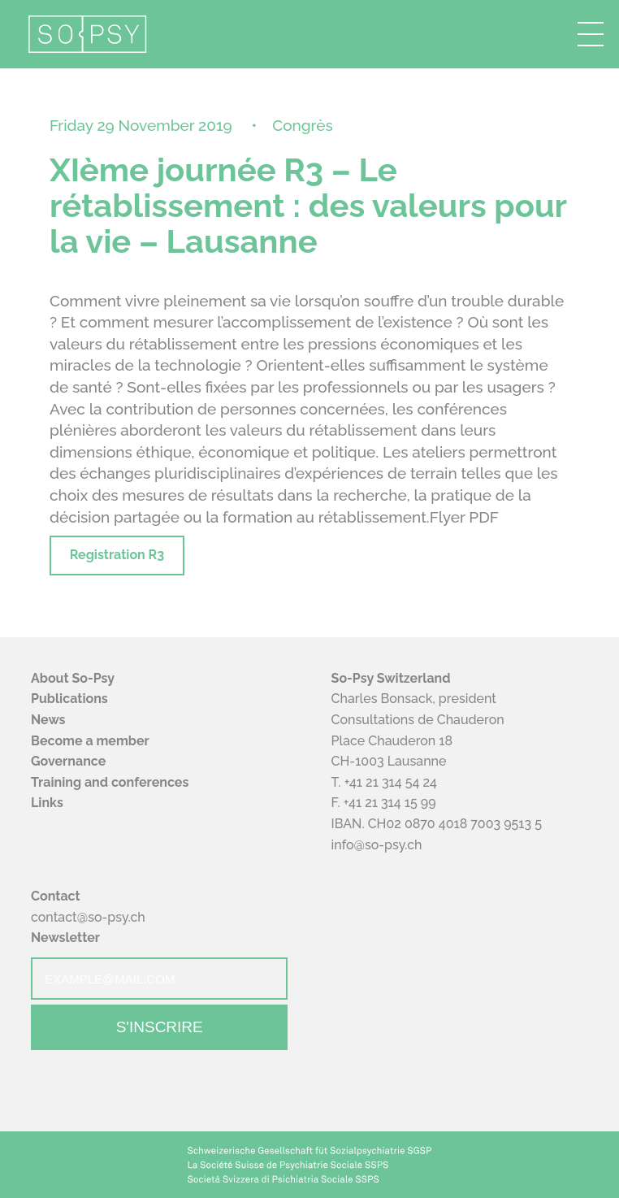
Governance (68, 761)
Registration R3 (117, 554)
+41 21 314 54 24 (390, 782)
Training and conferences (109, 782)
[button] (591, 34)
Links (47, 802)
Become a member (90, 741)
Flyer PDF (464, 517)
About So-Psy (73, 678)
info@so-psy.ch (376, 845)
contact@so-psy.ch (88, 917)
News (48, 719)
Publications (69, 698)
